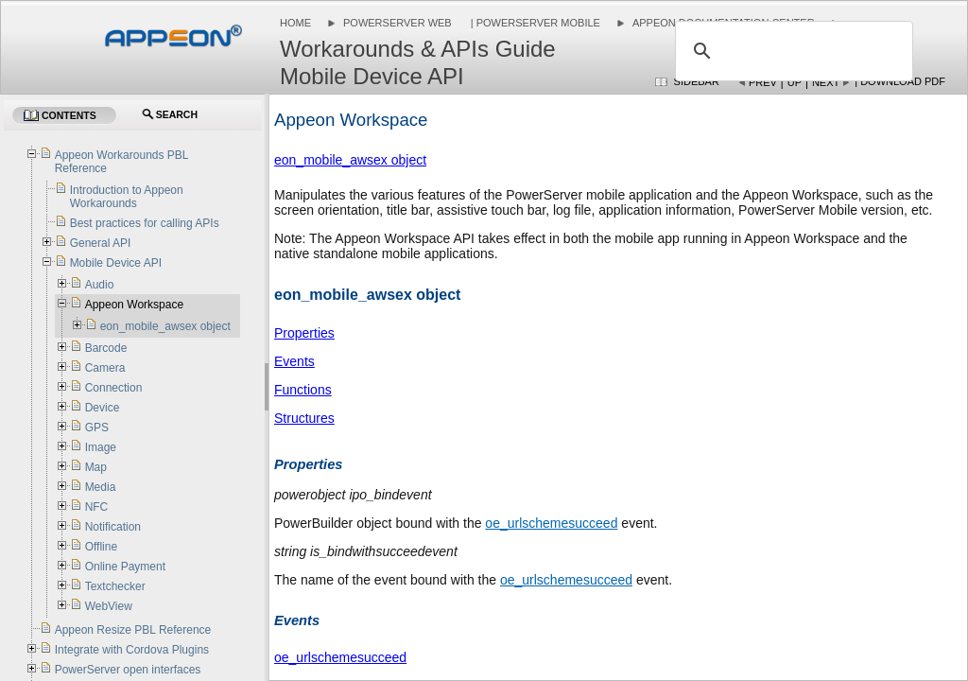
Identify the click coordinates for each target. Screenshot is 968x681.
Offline (101, 546)
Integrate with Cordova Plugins (132, 649)
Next (825, 82)
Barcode (106, 348)
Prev (763, 82)
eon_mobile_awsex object (350, 159)
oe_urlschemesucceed (551, 523)
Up (794, 82)
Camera (105, 368)
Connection (114, 387)
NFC (97, 507)
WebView (108, 606)
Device (102, 407)
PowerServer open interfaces (128, 669)
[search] (791, 51)
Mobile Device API (116, 263)
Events (294, 361)
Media (100, 487)
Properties (304, 332)
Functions (303, 389)
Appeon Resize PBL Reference (133, 630)
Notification (113, 526)
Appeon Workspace (134, 304)
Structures (304, 418)
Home (295, 22)
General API (100, 243)
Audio (99, 284)
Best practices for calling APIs (144, 223)
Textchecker (115, 586)
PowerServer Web (397, 22)
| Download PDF (900, 81)
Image (100, 447)
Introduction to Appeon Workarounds (126, 196)
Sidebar (696, 81)
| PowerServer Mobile (534, 22)
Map (96, 467)
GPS (97, 427)
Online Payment (125, 566)
